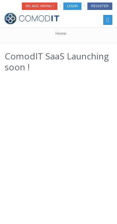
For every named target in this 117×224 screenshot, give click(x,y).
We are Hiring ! (40, 6)
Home (61, 33)
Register (100, 6)
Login (72, 6)
